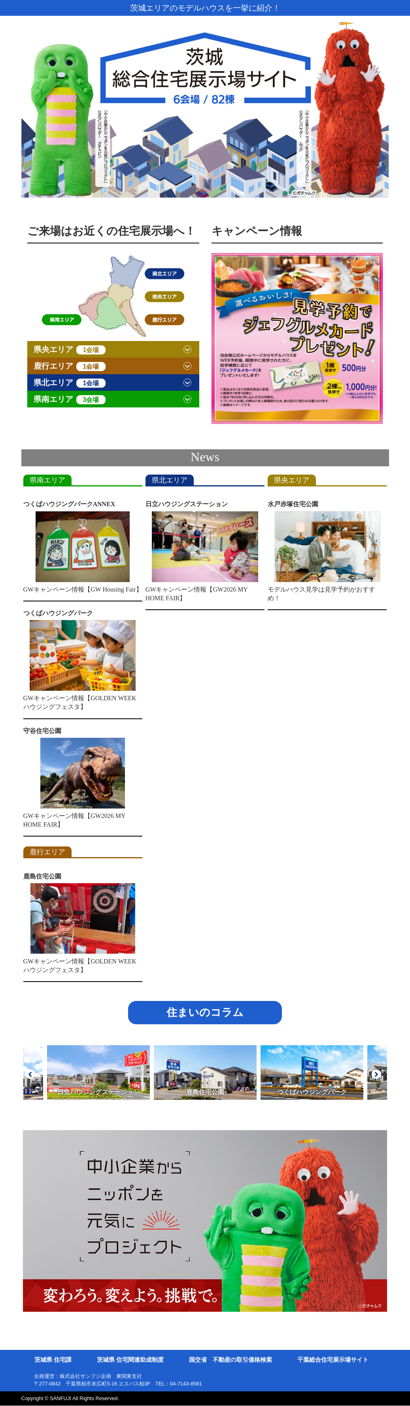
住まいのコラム (205, 1013)
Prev (30, 1074)
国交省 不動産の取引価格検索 (230, 1360)
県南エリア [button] (70, 399)
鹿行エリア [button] (70, 366)
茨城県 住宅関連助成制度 (130, 1360)
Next (376, 1074)
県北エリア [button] (70, 383)
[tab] (113, 349)
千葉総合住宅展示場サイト (332, 1360)
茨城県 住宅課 (53, 1360)
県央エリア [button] (70, 349)
